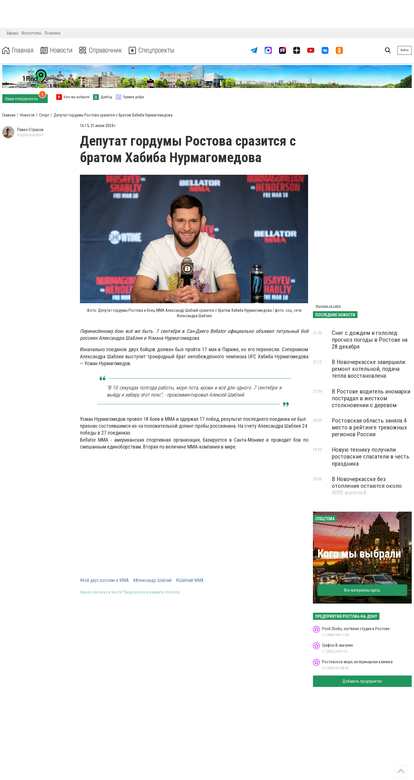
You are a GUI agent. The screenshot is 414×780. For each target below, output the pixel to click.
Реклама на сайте (328, 306)
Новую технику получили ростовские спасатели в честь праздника (370, 456)
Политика (52, 33)
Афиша (12, 33)
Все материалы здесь (362, 590)
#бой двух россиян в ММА (104, 580)
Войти (405, 50)
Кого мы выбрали (359, 553)
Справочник (101, 50)
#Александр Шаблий (152, 580)
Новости (57, 50)
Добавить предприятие (362, 681)
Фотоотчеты (31, 33)
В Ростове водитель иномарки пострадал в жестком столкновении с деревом (371, 398)
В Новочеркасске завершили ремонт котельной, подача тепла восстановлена (368, 369)
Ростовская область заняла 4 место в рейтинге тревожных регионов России (369, 427)
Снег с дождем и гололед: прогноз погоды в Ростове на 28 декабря (369, 339)
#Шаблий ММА (190, 580)
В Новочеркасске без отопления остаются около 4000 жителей (367, 486)
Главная (18, 50)
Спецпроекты (152, 50)
